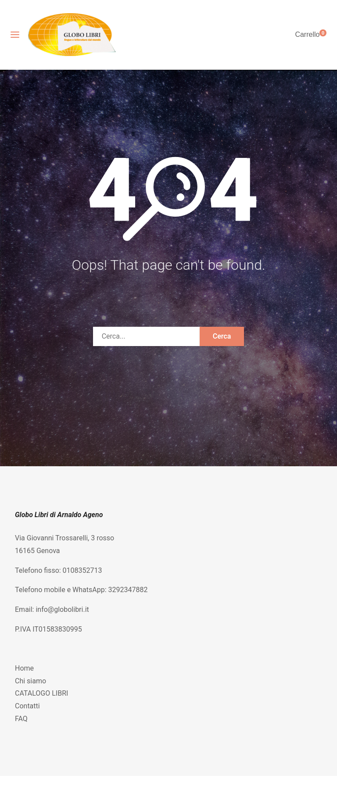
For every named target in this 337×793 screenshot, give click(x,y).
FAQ (21, 718)
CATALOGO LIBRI (41, 693)
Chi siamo (30, 681)
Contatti (27, 706)
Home (24, 668)
